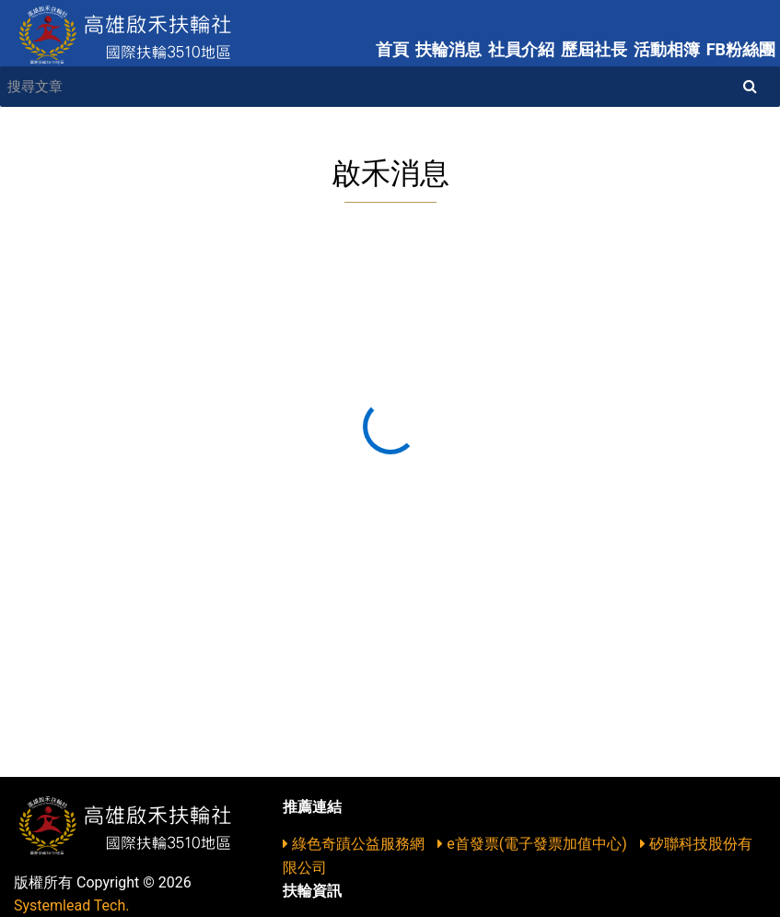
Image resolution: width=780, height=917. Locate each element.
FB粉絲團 (740, 49)
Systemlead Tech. (72, 905)
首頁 (392, 49)
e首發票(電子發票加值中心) (533, 843)
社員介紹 (521, 49)
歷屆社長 (594, 49)
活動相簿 (667, 49)
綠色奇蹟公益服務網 (355, 843)
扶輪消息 (448, 49)
